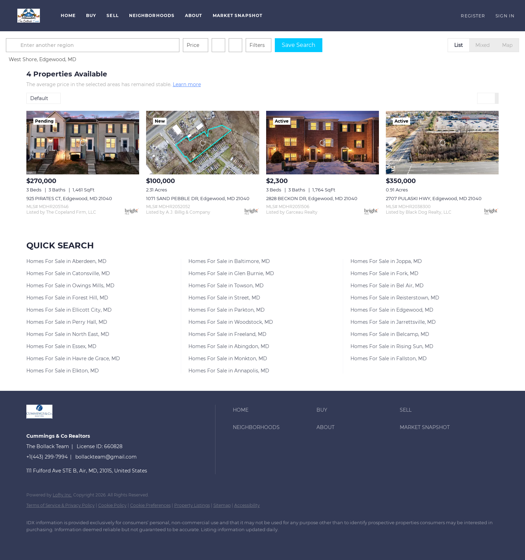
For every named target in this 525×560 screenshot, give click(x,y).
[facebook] (34, 541)
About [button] (193, 15)
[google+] (115, 541)
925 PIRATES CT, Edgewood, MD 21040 (69, 198)
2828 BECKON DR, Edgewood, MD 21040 (311, 198)
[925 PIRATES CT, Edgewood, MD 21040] (82, 142)
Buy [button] (91, 15)
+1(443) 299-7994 (47, 457)
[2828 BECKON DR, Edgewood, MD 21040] (322, 142)
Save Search (319, 45)
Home (68, 15)
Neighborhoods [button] (152, 15)
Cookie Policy (112, 505)
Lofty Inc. (62, 494)
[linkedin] (54, 541)
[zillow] (75, 541)
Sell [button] (112, 15)
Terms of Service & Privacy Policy (60, 505)
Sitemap (222, 505)
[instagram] (95, 541)
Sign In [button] (505, 15)
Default (39, 98)
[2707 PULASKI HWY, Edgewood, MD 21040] (442, 142)
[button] (28, 16)
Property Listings (192, 505)
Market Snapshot (238, 15)
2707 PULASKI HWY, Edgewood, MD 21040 (434, 198)
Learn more (187, 84)
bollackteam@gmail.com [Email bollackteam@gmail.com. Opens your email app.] (106, 457)
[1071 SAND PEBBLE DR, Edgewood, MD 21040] (202, 142)
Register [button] (473, 15)
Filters (277, 45)
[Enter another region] (115, 45)
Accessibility (247, 505)
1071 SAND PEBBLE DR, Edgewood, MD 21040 (197, 198)
